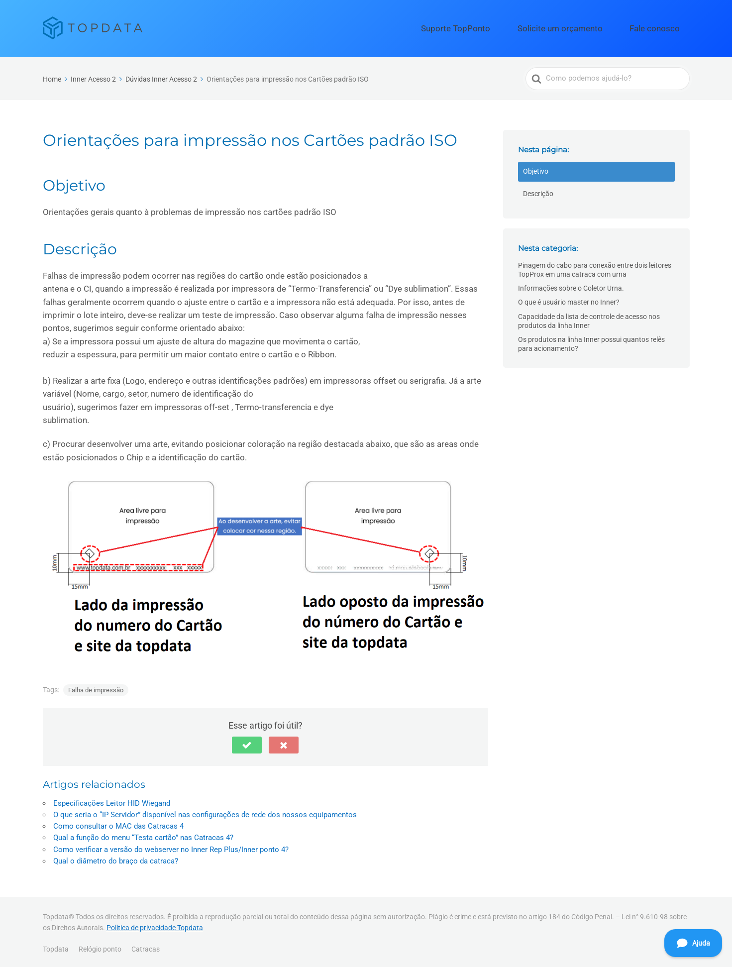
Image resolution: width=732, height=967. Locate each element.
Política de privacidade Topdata (154, 925)
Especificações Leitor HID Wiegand (111, 800)
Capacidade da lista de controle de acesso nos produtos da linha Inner (589, 318)
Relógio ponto (100, 946)
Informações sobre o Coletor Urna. (571, 286)
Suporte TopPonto (502, 26)
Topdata (56, 946)
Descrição (538, 191)
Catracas (145, 946)
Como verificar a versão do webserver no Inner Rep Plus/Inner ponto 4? (171, 846)
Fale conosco (663, 26)
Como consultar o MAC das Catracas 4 (118, 823)
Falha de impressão (95, 687)
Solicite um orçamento (586, 26)
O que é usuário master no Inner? (569, 300)
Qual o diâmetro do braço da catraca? (115, 858)
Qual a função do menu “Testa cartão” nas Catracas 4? (143, 835)
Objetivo (535, 169)
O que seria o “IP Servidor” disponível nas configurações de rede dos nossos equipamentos (205, 811)
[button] (247, 742)
